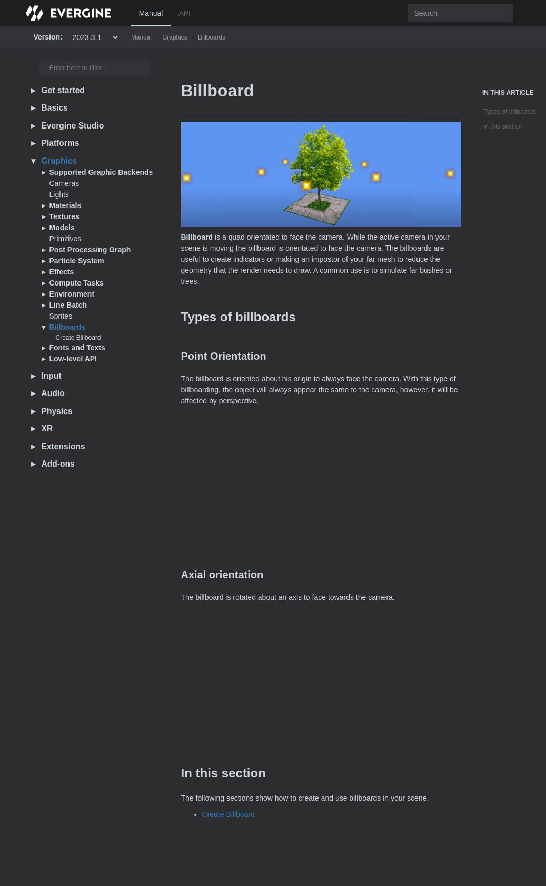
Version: (48, 37)
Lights (59, 194)
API (184, 13)
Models (62, 227)
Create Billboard (78, 337)
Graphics (174, 37)
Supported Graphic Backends (101, 172)
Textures (64, 216)
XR (47, 428)
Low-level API (73, 359)
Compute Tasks (76, 283)
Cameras (64, 183)
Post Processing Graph (90, 249)
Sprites (61, 316)
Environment (72, 294)
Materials (65, 205)
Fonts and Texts (77, 347)
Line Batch (68, 305)
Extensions (63, 446)
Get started (63, 90)
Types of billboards (509, 111)
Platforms (61, 143)
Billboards (211, 37)
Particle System (76, 261)
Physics (57, 411)
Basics (55, 107)
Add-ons (58, 463)
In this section (502, 126)
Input (52, 375)
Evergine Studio (73, 125)
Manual (151, 13)
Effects (61, 272)
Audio (53, 393)
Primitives (65, 238)
